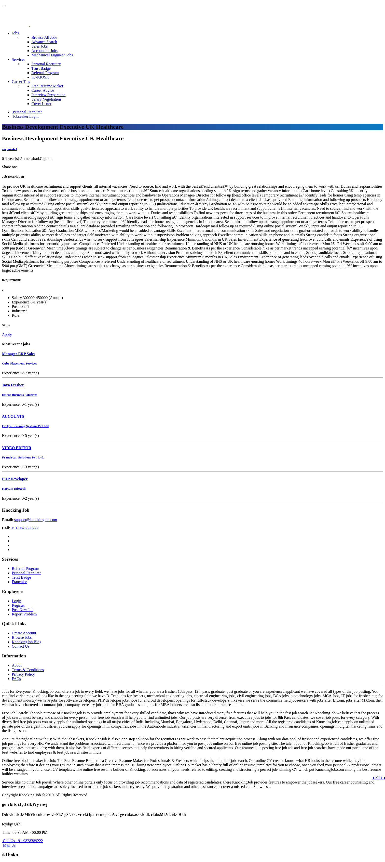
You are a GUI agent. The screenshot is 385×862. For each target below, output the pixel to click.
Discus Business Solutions (20, 395)
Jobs (15, 33)
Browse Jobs (22, 637)
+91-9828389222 (24, 528)
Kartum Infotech (14, 488)
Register (18, 605)
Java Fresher (13, 385)
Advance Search (44, 42)
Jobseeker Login (25, 116)
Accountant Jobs (44, 51)
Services (18, 59)
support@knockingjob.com (35, 520)
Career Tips (21, 81)
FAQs (16, 679)
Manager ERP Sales (18, 354)
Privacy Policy (23, 674)
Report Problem (24, 614)
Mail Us (9, 845)
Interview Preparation (48, 95)
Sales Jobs (39, 46)
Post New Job (22, 610)
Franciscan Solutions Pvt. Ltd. (23, 457)
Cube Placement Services (19, 363)
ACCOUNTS (13, 416)
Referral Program (45, 73)
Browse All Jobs (44, 37)
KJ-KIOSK (40, 77)
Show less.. (262, 786)
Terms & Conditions (28, 670)
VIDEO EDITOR (16, 448)
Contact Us (20, 646)
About (17, 665)
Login (16, 601)
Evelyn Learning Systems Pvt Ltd (25, 426)
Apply (7, 334)
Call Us (378, 778)
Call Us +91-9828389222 (22, 841)
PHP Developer (15, 479)
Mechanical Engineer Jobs (52, 55)
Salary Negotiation (46, 99)
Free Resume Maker (47, 86)
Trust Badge (41, 68)
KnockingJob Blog (26, 642)
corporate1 (9, 149)
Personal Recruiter (46, 64)
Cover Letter (41, 104)
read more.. (236, 705)
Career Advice (42, 90)
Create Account (24, 633)
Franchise (19, 582)
